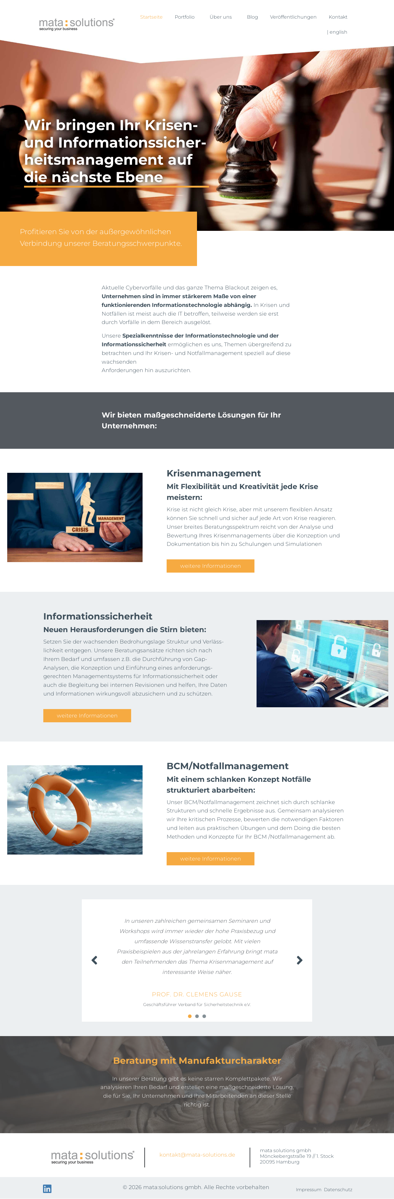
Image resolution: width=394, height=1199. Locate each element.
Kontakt (338, 17)
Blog (252, 17)
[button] (190, 1016)
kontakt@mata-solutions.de (197, 1155)
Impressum (309, 1189)
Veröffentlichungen (293, 17)
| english (337, 32)
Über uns (222, 17)
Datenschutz (338, 1189)
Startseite (151, 17)
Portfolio (186, 17)
